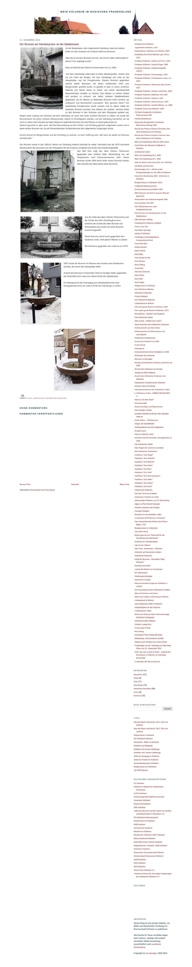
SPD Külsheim (139, 866)
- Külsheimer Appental (142, 293)
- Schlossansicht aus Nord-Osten (147, 328)
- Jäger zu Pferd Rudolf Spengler (147, 504)
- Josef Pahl (138, 268)
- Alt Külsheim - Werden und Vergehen (149, 314)
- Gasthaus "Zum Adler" (143, 479)
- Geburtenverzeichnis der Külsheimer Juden (151, 389)
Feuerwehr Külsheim (142, 800)
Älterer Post (124, 484)
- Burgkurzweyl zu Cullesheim (146, 528)
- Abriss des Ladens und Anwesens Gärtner (151, 597)
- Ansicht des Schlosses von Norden (148, 369)
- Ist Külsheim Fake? (142, 152)
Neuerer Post (25, 484)
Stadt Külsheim (140, 859)
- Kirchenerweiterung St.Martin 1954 (148, 189)
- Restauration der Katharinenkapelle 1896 (151, 199)
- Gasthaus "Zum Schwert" (144, 458)
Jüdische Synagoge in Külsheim (146, 756)
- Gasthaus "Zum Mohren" (144, 462)
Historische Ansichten (56, 398)
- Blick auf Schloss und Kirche (146, 593)
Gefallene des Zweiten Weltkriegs (147, 753)
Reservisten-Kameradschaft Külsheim (149, 852)
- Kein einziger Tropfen (143, 410)
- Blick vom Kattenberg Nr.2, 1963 (147, 155)
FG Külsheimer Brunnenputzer (146, 817)
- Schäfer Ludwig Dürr (142, 624)
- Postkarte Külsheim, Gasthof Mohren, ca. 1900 (153, 105)
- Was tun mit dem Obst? (144, 400)
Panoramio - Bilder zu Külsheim (146, 742)
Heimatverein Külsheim (143, 828)
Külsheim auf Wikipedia (143, 746)
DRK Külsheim (140, 807)
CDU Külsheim (140, 863)
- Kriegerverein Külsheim (144, 44)
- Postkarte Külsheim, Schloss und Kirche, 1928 (153, 91)
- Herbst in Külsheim (142, 233)
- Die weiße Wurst (141, 531)
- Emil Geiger (139, 282)
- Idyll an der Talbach (142, 545)
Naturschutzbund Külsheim (144, 838)
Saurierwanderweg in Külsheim (146, 763)
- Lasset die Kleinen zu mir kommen (148, 569)
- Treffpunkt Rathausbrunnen (145, 186)
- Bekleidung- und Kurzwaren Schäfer (149, 638)
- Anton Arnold (139, 251)
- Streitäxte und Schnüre (143, 166)
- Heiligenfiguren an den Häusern (147, 607)
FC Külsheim (139, 783)
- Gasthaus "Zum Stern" (143, 465)
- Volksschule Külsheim (143, 490)
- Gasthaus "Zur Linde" (143, 472)
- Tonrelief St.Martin (141, 511)
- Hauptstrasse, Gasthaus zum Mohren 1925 (151, 51)
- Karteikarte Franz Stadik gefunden (148, 635)
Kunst (136, 692)
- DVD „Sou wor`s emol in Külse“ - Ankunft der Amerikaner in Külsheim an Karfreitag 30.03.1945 (152, 655)
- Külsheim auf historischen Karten (147, 552)
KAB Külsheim (139, 824)
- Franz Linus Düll (141, 227)
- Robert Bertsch (140, 247)
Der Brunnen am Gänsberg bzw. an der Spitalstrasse (49, 44)
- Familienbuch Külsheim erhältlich (147, 223)
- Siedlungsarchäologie (143, 576)
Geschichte (38, 398)
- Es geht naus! (140, 431)
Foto (30, 398)
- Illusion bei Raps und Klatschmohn (148, 407)
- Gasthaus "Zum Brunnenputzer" (147, 476)
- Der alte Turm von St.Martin (145, 493)
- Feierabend (139, 348)
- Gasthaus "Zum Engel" (143, 455)
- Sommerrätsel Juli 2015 (144, 203)
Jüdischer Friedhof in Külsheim (146, 760)
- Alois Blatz (138, 254)
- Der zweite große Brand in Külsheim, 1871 (151, 310)
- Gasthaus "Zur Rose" (143, 469)
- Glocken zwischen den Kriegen (147, 507)
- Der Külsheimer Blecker (144, 289)
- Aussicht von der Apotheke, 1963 (147, 514)
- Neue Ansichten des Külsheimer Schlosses (151, 324)
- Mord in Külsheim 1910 (143, 434)
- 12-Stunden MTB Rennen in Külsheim (149, 518)
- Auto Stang (139, 631)
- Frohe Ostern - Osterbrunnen (146, 420)
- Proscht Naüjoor (141, 296)
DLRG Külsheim (140, 793)
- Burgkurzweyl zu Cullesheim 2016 (148, 182)
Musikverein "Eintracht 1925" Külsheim (149, 835)
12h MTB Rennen (141, 770)
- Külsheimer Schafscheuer (144, 338)
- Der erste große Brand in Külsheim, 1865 (151, 307)
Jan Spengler (151, 953)
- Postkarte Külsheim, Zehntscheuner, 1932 (151, 102)
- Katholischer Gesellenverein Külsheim (149, 383)
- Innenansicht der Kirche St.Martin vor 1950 (151, 352)
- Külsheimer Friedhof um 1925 (146, 497)
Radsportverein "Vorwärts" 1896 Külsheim (150, 845)
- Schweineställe (140, 403)
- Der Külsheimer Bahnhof (144, 300)
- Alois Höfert (139, 275)
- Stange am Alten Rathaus (144, 373)
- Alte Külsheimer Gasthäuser (145, 451)
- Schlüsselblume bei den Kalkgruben (149, 427)
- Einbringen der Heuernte (144, 355)
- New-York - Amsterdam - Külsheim (148, 548)
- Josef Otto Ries (140, 243)
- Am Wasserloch (140, 573)
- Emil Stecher (139, 261)
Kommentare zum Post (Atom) (43, 490)
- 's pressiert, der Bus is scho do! (147, 661)
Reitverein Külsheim (142, 849)
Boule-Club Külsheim (142, 804)
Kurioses (137, 696)
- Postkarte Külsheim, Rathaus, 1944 (148, 98)
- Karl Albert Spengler (142, 230)
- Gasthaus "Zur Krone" (143, 486)
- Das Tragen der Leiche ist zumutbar (148, 448)
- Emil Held (138, 279)
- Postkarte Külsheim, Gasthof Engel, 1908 (151, 64)
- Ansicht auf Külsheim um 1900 (146, 341)
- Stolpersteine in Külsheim (144, 286)
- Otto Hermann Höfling (143, 219)
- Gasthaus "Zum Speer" (143, 483)
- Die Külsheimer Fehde (143, 444)
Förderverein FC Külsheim (144, 821)
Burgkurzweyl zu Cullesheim (145, 767)
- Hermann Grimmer (142, 272)
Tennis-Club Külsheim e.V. (144, 870)
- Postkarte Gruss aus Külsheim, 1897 (149, 109)
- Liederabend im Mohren (144, 303)
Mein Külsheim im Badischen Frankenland (96, 11)
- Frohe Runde (139, 345)
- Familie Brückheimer (142, 119)
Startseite (75, 484)
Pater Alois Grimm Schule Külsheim (148, 842)
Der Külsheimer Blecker (143, 738)
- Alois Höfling (139, 265)
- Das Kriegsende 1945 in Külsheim (148, 604)
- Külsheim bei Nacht (142, 566)
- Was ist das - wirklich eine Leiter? (148, 321)
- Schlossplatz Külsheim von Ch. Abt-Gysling (151, 500)
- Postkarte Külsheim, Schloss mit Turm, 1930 (152, 61)
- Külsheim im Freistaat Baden (146, 542)
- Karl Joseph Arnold (142, 258)
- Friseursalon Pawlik (142, 628)
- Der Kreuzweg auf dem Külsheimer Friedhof (152, 590)
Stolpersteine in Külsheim (144, 735)
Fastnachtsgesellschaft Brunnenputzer (149, 797)
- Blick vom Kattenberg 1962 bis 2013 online (151, 142)
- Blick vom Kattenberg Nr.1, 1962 (147, 159)
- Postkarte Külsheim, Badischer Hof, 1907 (151, 95)
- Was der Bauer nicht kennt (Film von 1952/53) (153, 162)
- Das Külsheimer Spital (143, 317)
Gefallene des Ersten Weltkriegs (147, 749)
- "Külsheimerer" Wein (142, 611)
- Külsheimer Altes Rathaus (145, 621)
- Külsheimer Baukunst (143, 556)
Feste (136, 678)
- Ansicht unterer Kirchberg (144, 386)
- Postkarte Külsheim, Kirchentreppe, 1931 (151, 74)
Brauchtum (138, 674)
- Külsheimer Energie (142, 580)
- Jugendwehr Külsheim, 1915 (146, 47)
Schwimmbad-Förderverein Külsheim (148, 856)
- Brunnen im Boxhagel (143, 359)
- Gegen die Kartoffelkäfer (144, 424)
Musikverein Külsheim (142, 831)
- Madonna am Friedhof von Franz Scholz (150, 642)
